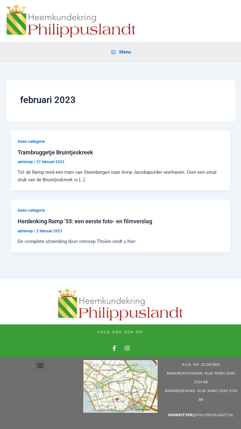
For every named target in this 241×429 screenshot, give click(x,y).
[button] (40, 365)
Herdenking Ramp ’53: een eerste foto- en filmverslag (85, 221)
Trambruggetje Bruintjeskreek (55, 152)
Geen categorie (31, 141)
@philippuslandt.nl (201, 415)
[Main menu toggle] (120, 52)
